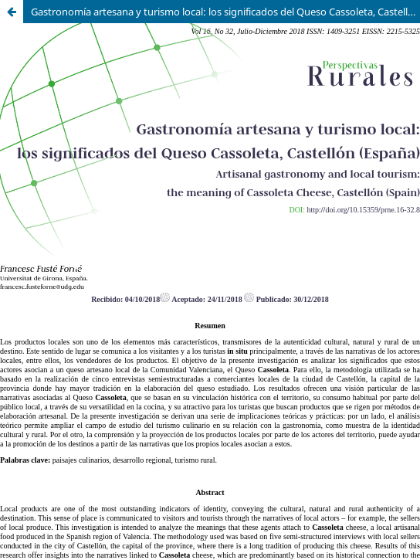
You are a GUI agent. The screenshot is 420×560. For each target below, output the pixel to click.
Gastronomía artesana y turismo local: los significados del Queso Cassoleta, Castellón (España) (225, 12)
